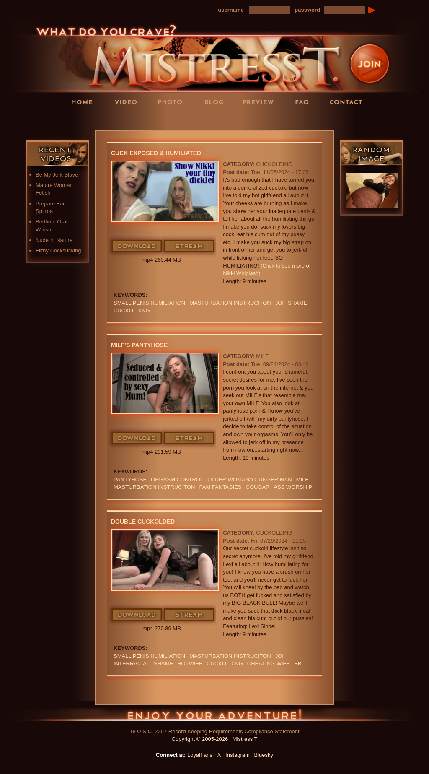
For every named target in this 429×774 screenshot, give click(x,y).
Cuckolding (274, 164)
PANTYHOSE (130, 479)
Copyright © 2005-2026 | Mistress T (215, 739)
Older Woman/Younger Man (249, 479)
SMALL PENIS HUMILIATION (149, 303)
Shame (297, 303)
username (230, 10)
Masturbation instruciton (230, 303)
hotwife (189, 663)
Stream (189, 246)
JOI (279, 303)
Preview (261, 101)
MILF (262, 356)
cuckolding (132, 310)
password (307, 10)
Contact (349, 101)
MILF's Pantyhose (139, 345)
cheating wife (268, 663)
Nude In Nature (54, 240)
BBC (299, 663)
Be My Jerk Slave (57, 174)
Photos (173, 101)
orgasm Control (177, 479)
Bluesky (264, 755)
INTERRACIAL (132, 663)
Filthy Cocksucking (58, 250)
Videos (129, 101)
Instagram (237, 755)
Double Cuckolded (143, 521)
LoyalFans (129, 118)
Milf (302, 479)
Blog (217, 101)
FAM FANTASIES (220, 487)
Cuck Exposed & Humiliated (156, 153)
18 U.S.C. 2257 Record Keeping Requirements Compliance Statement (214, 731)
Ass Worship (293, 487)
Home (85, 101)
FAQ (305, 101)
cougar (257, 487)
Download (137, 246)
